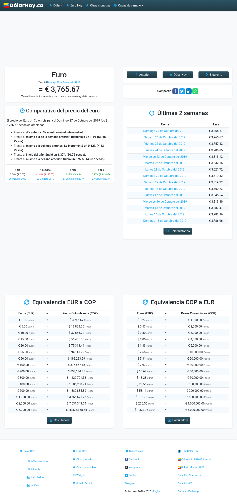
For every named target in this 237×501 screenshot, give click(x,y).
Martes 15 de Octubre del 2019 (165, 208)
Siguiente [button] (213, 74)
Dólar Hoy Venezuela (189, 475)
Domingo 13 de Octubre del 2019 (164, 220)
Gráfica (33, 485)
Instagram (132, 467)
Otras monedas (97, 5)
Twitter (130, 475)
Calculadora (35, 477)
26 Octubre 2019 (17, 178)
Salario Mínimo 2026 (191, 467)
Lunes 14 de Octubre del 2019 (165, 214)
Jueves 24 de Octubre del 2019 (165, 150)
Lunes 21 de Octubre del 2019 (165, 169)
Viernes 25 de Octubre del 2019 (164, 143)
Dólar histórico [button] (178, 231)
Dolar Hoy (27, 450)
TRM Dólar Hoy (188, 450)
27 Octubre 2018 (101, 178)
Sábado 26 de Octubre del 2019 (165, 137)
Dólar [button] (54, 5)
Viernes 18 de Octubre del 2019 (164, 189)
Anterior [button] (142, 74)
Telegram (130, 483)
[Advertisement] (118, 39)
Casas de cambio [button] (127, 5)
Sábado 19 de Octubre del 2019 (165, 182)
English (157, 491)
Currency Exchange (188, 491)
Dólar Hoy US (185, 483)
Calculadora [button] (59, 420)
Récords (33, 469)
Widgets (79, 475)
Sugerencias (134, 450)
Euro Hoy (74, 5)
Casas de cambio (84, 467)
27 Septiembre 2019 (73, 178)
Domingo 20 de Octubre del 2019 (164, 176)
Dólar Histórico (37, 461)
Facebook (132, 459)
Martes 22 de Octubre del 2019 (165, 163)
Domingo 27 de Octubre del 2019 (164, 131)
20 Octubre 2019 (45, 178)
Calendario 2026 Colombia (194, 459)
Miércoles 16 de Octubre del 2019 (165, 201)
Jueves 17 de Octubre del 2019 (165, 195)
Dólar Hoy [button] (178, 74)
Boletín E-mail (82, 483)
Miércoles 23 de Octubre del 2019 (165, 156)
